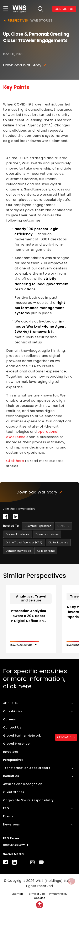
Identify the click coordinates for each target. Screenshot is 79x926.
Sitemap (17, 894)
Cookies (39, 898)
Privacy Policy (58, 894)
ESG (6, 808)
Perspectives (18, 20)
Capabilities (12, 711)
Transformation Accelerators (26, 768)
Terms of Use (36, 894)
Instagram (32, 862)
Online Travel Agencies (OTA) (24, 542)
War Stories (41, 20)
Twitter (23, 862)
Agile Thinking (46, 551)
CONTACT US (64, 9)
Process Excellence (17, 534)
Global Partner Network (22, 735)
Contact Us (12, 727)
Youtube (41, 862)
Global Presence (16, 744)
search (40, 9)
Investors (10, 752)
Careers (9, 719)
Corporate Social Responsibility (28, 800)
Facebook (5, 862)
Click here (15, 460)
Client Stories (13, 792)
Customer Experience (38, 526)
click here (17, 686)
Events (8, 816)
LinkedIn (14, 862)
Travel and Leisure (47, 534)
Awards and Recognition (22, 784)
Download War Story (24, 65)
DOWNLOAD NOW (14, 845)
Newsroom (11, 824)
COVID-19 (63, 526)
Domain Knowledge (18, 551)
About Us (10, 703)
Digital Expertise (58, 542)
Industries (11, 776)
